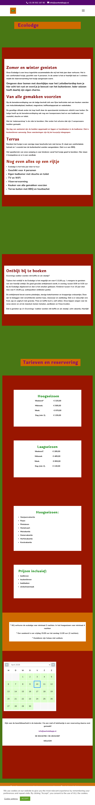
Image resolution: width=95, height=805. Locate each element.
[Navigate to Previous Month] (7, 665)
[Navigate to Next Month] (53, 665)
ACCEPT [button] (25, 798)
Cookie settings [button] (11, 799)
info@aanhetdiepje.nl (47, 731)
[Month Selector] (30, 665)
